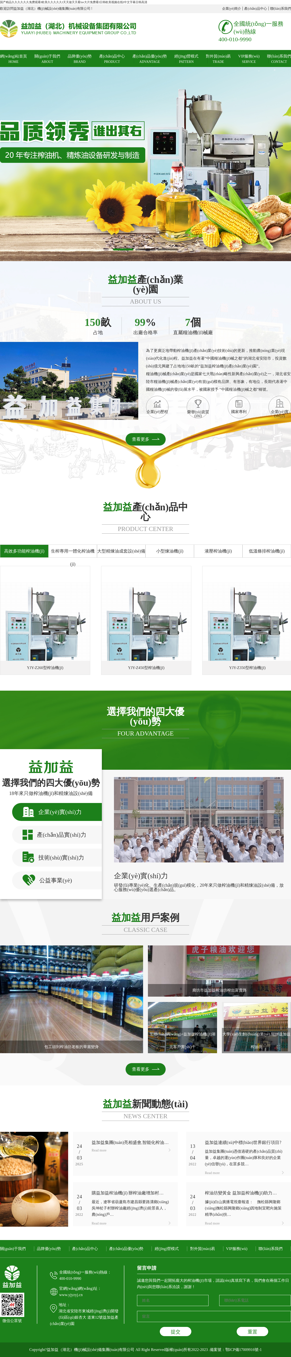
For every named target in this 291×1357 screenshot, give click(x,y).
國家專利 (239, 407)
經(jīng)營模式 (186, 59)
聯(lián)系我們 (280, 8)
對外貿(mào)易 (218, 59)
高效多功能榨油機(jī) (24, 551)
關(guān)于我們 (47, 59)
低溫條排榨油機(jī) (267, 551)
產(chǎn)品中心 (255, 8)
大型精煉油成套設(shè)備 (121, 551)
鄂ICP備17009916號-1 (243, 1350)
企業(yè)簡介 (231, 8)
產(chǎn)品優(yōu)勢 (149, 59)
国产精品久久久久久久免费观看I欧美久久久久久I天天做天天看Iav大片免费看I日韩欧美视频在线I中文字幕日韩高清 (73, 2)
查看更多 (140, 439)
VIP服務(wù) (248, 59)
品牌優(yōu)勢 (80, 59)
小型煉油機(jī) (169, 551)
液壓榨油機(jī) (218, 551)
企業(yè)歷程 (157, 407)
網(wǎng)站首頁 (13, 59)
